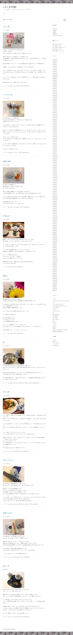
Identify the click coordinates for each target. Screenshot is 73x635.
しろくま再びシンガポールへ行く (60, 305)
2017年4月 (55, 66)
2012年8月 (55, 162)
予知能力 (54, 32)
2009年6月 (55, 227)
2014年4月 (55, 127)
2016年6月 (55, 83)
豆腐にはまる (8, 513)
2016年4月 (55, 86)
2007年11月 (55, 259)
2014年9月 (55, 119)
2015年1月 (55, 112)
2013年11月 (55, 136)
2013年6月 (55, 145)
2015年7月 (55, 102)
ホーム (4, 13)
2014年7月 (55, 122)
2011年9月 (55, 181)
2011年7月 (55, 184)
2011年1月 (55, 194)
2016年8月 (55, 80)
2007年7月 (55, 266)
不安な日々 (7, 216)
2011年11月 (55, 177)
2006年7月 (55, 287)
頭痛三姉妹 (7, 161)
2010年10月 (55, 199)
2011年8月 (55, 182)
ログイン (54, 340)
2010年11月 (55, 198)
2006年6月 (55, 288)
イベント (54, 324)
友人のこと (55, 28)
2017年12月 (55, 59)
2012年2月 (55, 172)
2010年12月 (55, 196)
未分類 (54, 328)
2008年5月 (55, 249)
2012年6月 (55, 165)
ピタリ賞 (6, 26)
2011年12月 (55, 175)
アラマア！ (15, 152)
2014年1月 (55, 133)
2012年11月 (55, 157)
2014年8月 (55, 121)
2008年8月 (55, 244)
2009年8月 (55, 223)
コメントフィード (56, 343)
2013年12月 (55, 134)
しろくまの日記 (9, 7)
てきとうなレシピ (56, 311)
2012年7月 (55, 163)
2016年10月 (55, 76)
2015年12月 (55, 93)
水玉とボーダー (8, 460)
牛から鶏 (6, 392)
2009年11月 (55, 218)
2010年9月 (55, 201)
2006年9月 (55, 283)
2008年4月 (55, 251)
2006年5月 (55, 290)
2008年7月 (55, 246)
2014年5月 (55, 126)
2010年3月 (55, 211)
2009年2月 (55, 234)
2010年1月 (55, 215)
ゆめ (53, 321)
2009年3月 (55, 232)
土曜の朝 (54, 30)
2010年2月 (55, 213)
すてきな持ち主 (56, 307)
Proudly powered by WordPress (9, 629)
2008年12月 (55, 237)
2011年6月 (55, 186)
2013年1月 (55, 153)
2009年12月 (55, 216)
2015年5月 (55, 105)
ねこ (53, 312)
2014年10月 (55, 117)
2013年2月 (55, 151)
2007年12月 (55, 257)
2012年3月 (55, 170)
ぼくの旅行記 (55, 316)
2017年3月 (55, 68)
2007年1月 (55, 276)
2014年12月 (55, 114)
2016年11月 (55, 74)
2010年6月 (55, 206)
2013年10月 (55, 138)
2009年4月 (55, 230)
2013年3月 (55, 150)
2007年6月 (55, 268)
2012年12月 (55, 155)
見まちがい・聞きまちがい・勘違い (20, 382)
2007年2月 (55, 275)
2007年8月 (55, 264)
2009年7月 (55, 225)
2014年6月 (55, 124)
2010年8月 (55, 203)
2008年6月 (55, 247)
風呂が (5, 276)
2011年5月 (55, 187)
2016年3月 (55, 88)
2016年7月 (55, 81)
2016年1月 (55, 92)
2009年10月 (55, 220)
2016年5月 (55, 85)
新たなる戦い (55, 49)
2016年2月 (55, 90)
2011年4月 (55, 189)
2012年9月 (55, 160)
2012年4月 (55, 169)
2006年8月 (55, 285)
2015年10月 (55, 97)
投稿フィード (55, 341)
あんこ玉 (6, 566)
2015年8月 (55, 100)
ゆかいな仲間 (16, 85)
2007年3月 (55, 273)
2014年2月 (55, 131)
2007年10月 (55, 261)
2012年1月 (55, 174)
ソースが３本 (7, 95)
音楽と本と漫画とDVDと (58, 331)
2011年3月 (55, 191)
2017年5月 (55, 64)
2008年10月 (55, 240)
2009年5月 (55, 228)
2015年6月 (55, 104)
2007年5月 (55, 269)
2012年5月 (55, 167)
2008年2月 (55, 254)
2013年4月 (55, 148)
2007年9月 (55, 263)
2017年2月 (55, 69)
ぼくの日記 (10, 85)
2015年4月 (55, 107)
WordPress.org (56, 345)
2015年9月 (55, 98)
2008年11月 (55, 239)
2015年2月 (55, 110)
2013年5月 (55, 146)
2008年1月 (55, 256)
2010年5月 (55, 208)
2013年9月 (55, 139)
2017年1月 (55, 71)
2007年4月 (55, 271)
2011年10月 (55, 179)
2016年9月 (55, 78)
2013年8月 (55, 141)
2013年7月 (55, 143)
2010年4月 (55, 210)
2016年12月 (55, 73)
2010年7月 (55, 204)
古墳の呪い (55, 33)
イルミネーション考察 (57, 35)
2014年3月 (55, 129)
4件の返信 (5, 569)
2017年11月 (55, 61)
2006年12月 (55, 278)
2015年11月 (55, 95)
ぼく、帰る (55, 45)
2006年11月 (55, 280)
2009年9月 (55, 222)
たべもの (10, 451)
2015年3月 (55, 109)
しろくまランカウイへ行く (58, 304)
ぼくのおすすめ (16, 451)
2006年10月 (55, 281)
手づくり (54, 326)
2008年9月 (55, 242)
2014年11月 (55, 116)
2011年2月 (55, 192)
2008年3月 (55, 252)
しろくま (54, 299)
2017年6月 (55, 62)
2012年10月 (55, 158)
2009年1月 (55, 235)
